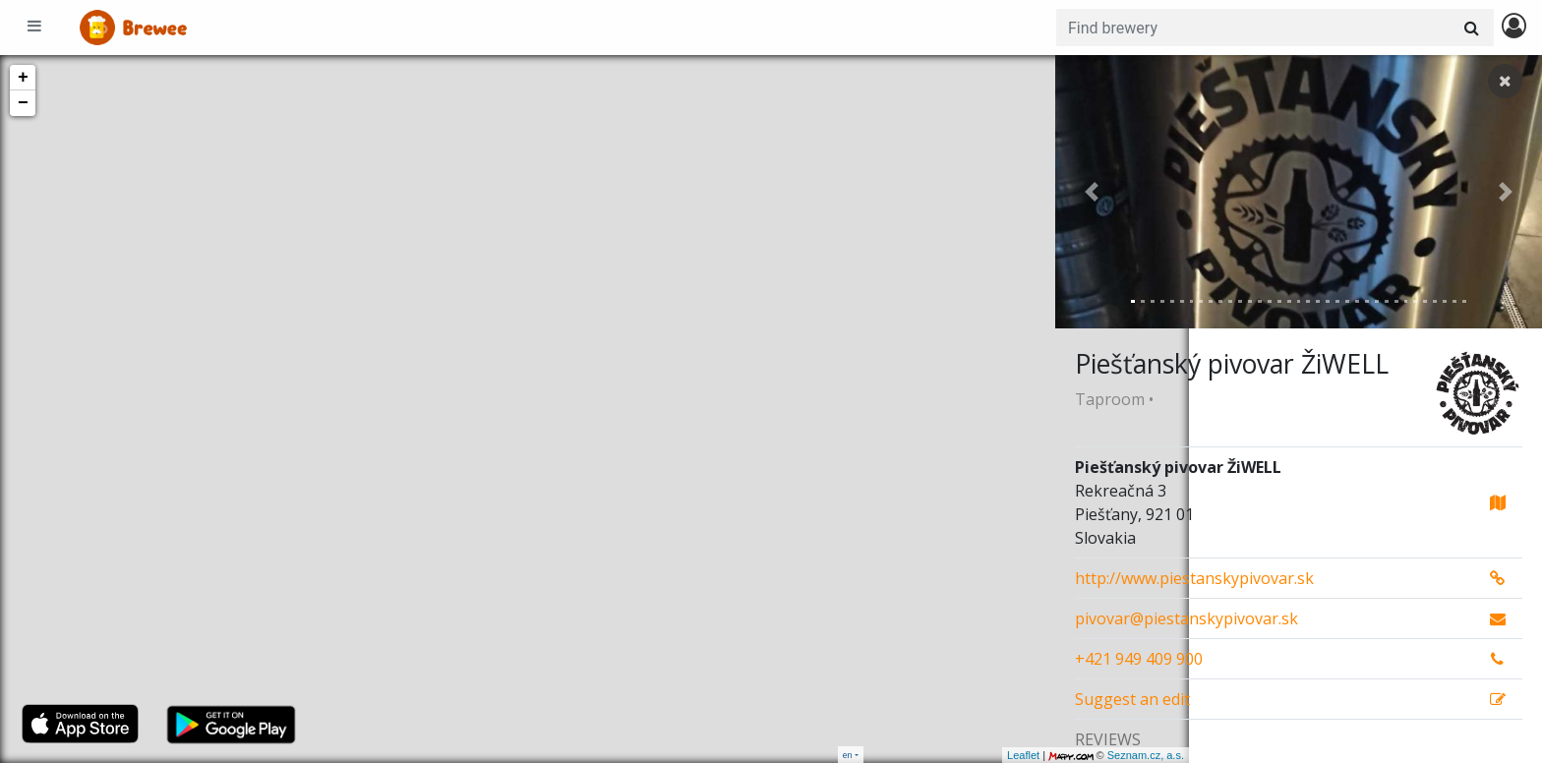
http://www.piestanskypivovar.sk (1194, 578)
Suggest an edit (1132, 699)
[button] (1091, 191)
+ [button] (23, 77)
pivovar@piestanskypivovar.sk (1186, 618)
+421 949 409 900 (1139, 659)
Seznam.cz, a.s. (1012, 755)
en (848, 754)
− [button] (23, 103)
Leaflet (889, 755)
